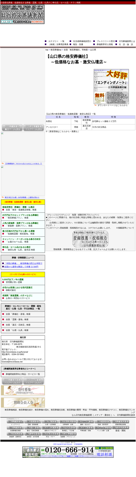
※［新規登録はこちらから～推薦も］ (63, 131)
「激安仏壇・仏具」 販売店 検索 (19, 250)
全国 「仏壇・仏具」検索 (16, 330)
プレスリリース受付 (106, 41)
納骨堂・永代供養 (33, 436)
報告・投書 (78, 44)
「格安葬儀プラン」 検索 (16, 218)
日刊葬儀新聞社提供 (126, 415)
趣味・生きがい (85, 423)
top (47, 50)
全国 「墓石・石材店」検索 (17, 325)
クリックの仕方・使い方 (68, 442)
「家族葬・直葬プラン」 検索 (18, 226)
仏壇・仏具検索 (50, 423)
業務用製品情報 (120, 423)
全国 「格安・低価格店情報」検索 (21, 210)
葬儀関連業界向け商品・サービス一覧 (23, 374)
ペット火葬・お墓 (103, 429)
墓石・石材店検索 (33, 429)
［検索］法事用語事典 (58, 44)
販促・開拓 (120, 430)
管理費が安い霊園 (13, 282)
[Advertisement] (99, 22)
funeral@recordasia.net (12, 362)
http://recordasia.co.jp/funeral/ (15, 352)
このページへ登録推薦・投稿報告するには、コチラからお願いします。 (80, 228)
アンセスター (52, 127)
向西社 (49, 121)
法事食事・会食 (68, 423)
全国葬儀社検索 (15, 429)
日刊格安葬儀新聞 (84, 415)
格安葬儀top (56, 50)
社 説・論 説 (126, 44)
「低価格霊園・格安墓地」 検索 (19, 234)
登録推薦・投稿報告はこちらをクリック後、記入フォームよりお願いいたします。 (90, 248)
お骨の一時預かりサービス (18, 298)
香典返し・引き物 (68, 429)
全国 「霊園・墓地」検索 (16, 319)
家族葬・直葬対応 (15, 436)
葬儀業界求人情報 (105, 44)
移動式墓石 (11, 290)
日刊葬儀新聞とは (127, 41)
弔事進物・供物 (85, 429)
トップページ (15, 423)
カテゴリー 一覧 (56, 41)
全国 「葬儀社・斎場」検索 (18, 314)
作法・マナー (50, 436)
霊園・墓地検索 (33, 423)
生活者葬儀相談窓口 (82, 41)
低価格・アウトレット (68, 436)
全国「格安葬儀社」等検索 (76, 50)
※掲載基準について (125, 228)
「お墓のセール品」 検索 (16, 242)
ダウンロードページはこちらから (111, 104)
